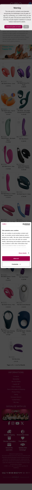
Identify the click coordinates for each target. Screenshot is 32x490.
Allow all (16, 258)
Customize (16, 264)
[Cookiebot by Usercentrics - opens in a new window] (23, 224)
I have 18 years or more (13, 27)
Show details (23, 253)
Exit (26, 27)
